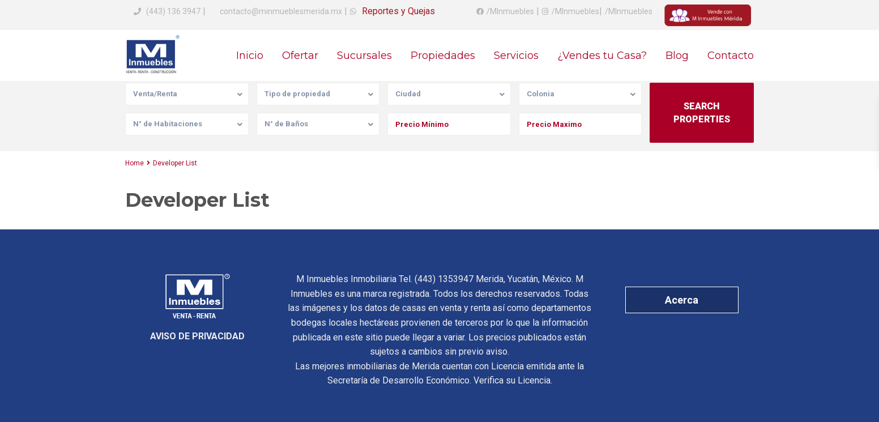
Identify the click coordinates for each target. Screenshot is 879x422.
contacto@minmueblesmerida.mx (280, 11)
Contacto (730, 55)
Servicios (516, 55)
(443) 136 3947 (173, 11)
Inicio (249, 55)
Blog (677, 55)
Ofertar (300, 55)
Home (134, 163)
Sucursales (364, 55)
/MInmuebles (510, 11)
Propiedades (443, 55)
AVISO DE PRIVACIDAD (197, 336)
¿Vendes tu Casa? (602, 55)
